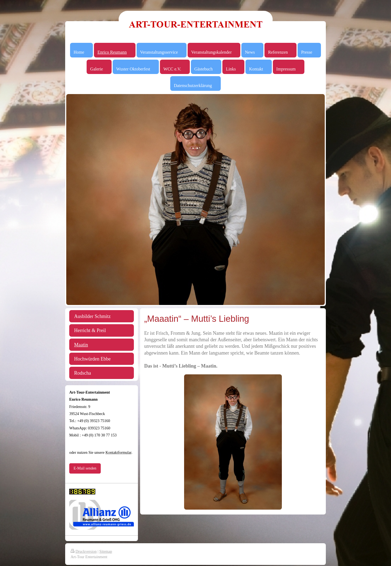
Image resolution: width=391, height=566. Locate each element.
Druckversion (84, 551)
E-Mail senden (85, 468)
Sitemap (105, 551)
